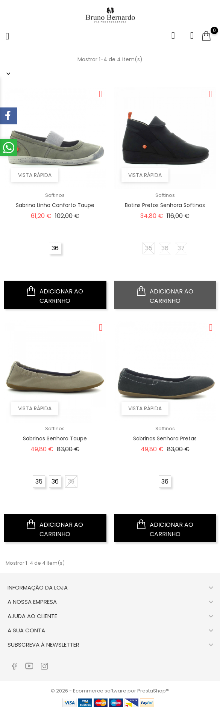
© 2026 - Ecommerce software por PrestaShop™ (110, 690)
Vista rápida (35, 175)
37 (181, 248)
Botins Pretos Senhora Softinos (165, 205)
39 (71, 481)
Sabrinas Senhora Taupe (55, 438)
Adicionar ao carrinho (55, 294)
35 (148, 248)
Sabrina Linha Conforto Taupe (55, 205)
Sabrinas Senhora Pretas (165, 438)
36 (55, 248)
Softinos (55, 195)
